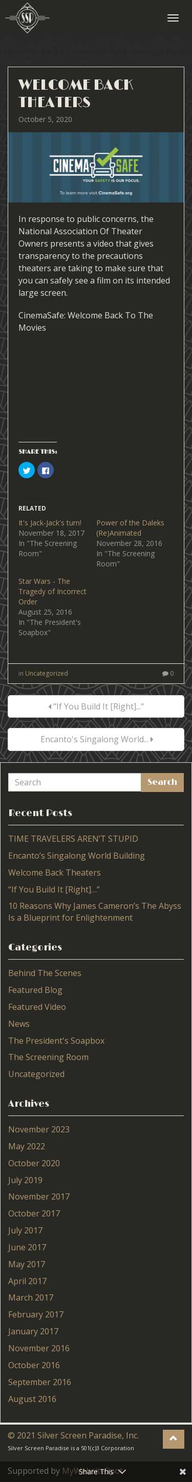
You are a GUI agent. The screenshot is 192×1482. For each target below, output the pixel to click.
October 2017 (34, 1213)
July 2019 (25, 1180)
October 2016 (34, 1365)
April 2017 (27, 1281)
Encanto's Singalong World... (96, 739)
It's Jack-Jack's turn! (49, 522)
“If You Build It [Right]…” (54, 889)
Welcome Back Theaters (75, 94)
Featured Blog (35, 990)
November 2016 (39, 1348)
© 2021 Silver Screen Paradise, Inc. (73, 1435)
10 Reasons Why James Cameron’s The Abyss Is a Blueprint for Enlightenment (94, 911)
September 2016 (39, 1382)
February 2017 (35, 1314)
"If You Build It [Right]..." (96, 706)
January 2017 (33, 1331)
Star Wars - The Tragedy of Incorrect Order (52, 591)
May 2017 (26, 1264)
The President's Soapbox (56, 1040)
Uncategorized (46, 673)
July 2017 (25, 1230)
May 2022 (26, 1146)
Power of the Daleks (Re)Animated (130, 528)
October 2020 (34, 1163)
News (19, 1023)
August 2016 (32, 1399)
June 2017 (27, 1247)
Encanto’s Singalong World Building (76, 855)
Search (162, 782)
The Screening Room (48, 1057)
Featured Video (37, 1006)
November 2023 (39, 1129)
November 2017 (39, 1196)
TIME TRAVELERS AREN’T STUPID (73, 838)
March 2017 (30, 1297)
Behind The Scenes (44, 973)
